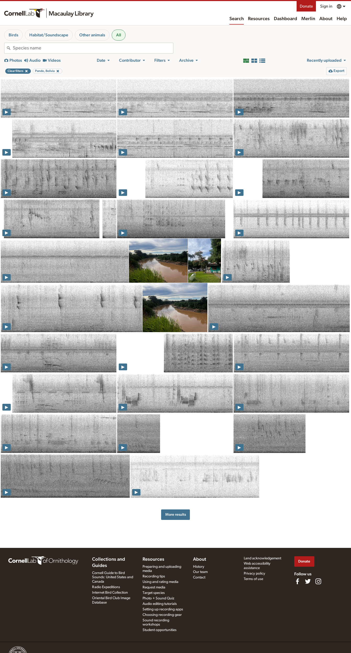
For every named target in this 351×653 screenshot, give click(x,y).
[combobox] (93, 48)
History (198, 567)
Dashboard (285, 18)
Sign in (326, 6)
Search (236, 18)
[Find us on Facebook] (297, 581)
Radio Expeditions (106, 587)
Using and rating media (160, 582)
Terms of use (253, 579)
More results (175, 514)
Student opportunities (160, 630)
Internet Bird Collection (110, 592)
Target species (154, 593)
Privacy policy (254, 573)
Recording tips (154, 576)
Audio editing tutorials (160, 604)
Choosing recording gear (162, 615)
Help (342, 18)
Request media (154, 587)
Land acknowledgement (262, 558)
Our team (200, 572)
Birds (13, 35)
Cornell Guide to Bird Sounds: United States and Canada (112, 577)
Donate (306, 6)
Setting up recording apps (163, 609)
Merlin (308, 18)
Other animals (92, 35)
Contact (199, 577)
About (325, 18)
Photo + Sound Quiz (158, 598)
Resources (259, 18)
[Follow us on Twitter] (308, 581)
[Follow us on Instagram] (318, 581)
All (118, 35)
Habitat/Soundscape (48, 35)
